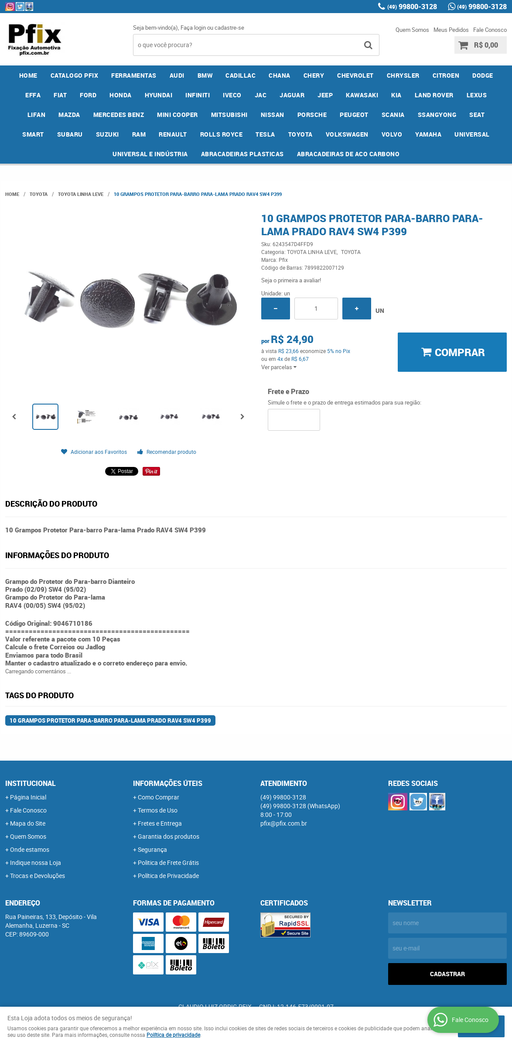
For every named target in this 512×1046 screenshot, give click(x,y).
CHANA (279, 75)
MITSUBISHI (229, 114)
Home (28, 75)
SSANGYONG (437, 114)
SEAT (477, 114)
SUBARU (70, 134)
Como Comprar (158, 797)
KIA (396, 95)
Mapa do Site (27, 823)
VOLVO (392, 134)
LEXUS (477, 95)
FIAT (60, 95)
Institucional (30, 783)
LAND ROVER (434, 95)
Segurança (152, 849)
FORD (88, 95)
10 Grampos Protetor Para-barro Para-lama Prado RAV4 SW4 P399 (110, 720)
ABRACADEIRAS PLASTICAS (242, 154)
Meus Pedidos (451, 30)
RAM (139, 134)
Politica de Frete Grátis (168, 862)
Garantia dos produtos (168, 836)
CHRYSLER (403, 75)
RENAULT (173, 134)
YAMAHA (428, 134)
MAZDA (69, 114)
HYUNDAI (159, 95)
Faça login (193, 27)
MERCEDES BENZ (118, 114)
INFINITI (197, 95)
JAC (261, 95)
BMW (205, 75)
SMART (33, 134)
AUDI (177, 75)
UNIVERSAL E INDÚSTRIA (150, 154)
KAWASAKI (362, 95)
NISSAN (272, 114)
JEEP (325, 95)
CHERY (314, 75)
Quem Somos (412, 30)
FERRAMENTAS (134, 75)
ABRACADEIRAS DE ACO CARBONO (348, 154)
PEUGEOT (354, 114)
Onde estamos (29, 849)
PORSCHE (312, 114)
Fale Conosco (490, 30)
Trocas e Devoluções (37, 875)
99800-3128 (412, 6)
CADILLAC (240, 75)
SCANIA (393, 114)
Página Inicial (28, 797)
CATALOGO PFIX (75, 75)
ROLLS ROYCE (221, 134)
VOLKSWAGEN (347, 134)
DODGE (482, 75)
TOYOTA (300, 134)
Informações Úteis (167, 783)
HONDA (120, 95)
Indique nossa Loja (35, 862)
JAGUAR (292, 95)
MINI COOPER (177, 114)
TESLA (265, 134)
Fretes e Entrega (160, 823)
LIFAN (36, 114)
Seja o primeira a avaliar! (291, 280)
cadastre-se (229, 27)
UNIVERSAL (472, 134)
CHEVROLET (355, 75)
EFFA (33, 95)
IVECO (232, 95)
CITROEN (446, 75)
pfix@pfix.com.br (283, 823)
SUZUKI (107, 134)
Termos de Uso (157, 810)
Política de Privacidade (168, 875)
